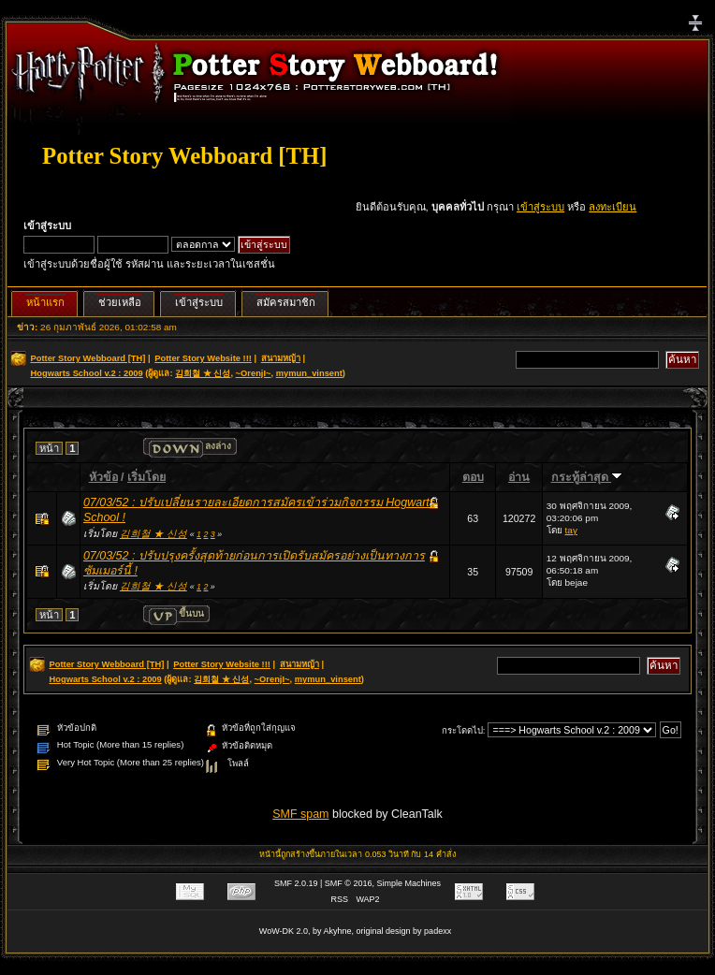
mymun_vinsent (309, 373)
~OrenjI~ (253, 373)
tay (571, 530)
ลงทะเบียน (612, 206)
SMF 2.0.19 (296, 883)
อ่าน (519, 477)
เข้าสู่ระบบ (540, 206)
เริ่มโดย (146, 477)
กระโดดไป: (464, 730)
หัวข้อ (103, 477)
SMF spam (300, 814)
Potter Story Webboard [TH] (184, 155)
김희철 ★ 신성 (202, 373)
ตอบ (473, 477)
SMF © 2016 (348, 883)
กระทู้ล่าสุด (586, 477)
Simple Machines (409, 883)
